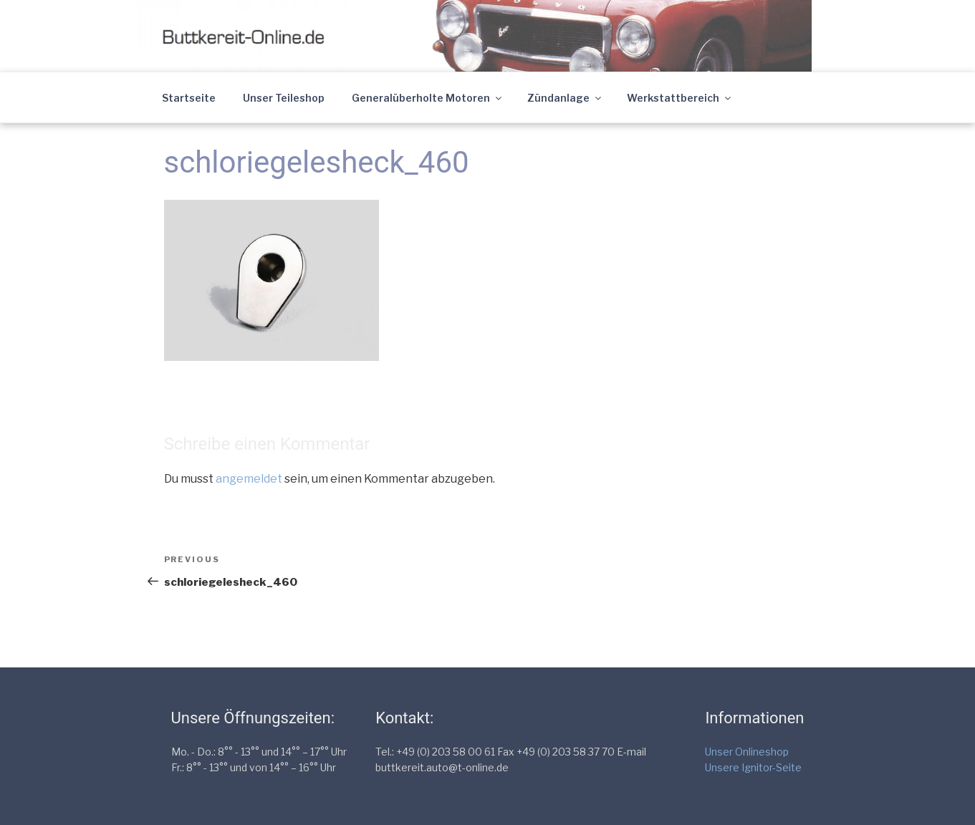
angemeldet (249, 479)
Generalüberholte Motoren (428, 98)
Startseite (189, 98)
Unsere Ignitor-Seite (753, 767)
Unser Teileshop (284, 98)
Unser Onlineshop (747, 752)
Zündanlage (565, 98)
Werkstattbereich (680, 98)
